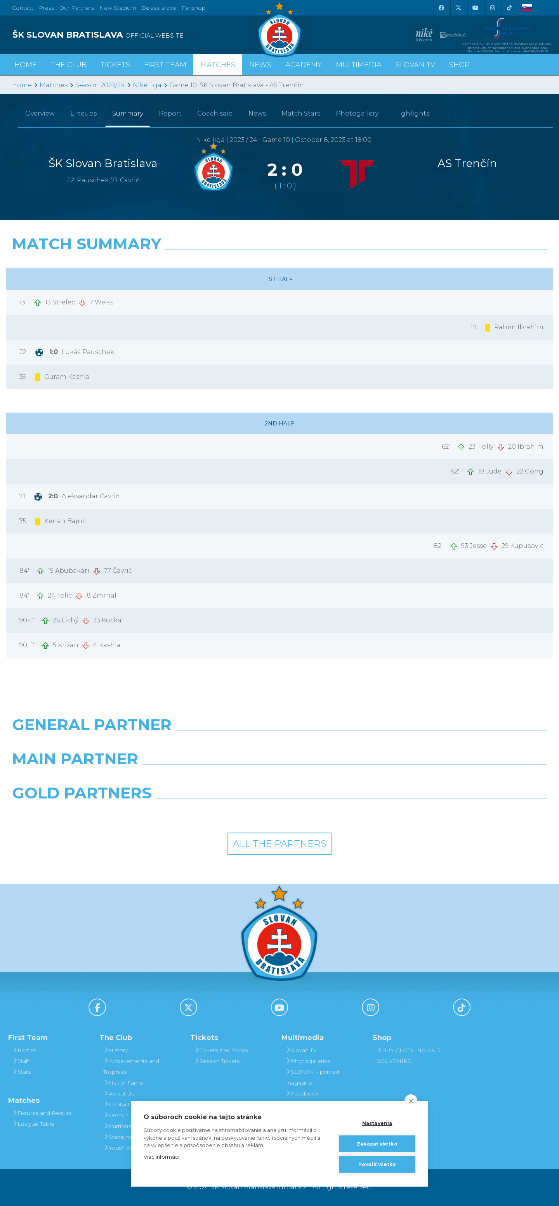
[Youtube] (475, 8)
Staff (20, 1060)
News (260, 64)
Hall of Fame (123, 1082)
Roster (24, 1050)
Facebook (302, 1093)
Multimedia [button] (359, 64)
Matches (54, 85)
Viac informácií (162, 1157)
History (115, 1050)
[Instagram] (492, 8)
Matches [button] (217, 64)
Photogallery (357, 113)
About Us (118, 1093)
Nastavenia (377, 1123)
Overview (40, 113)
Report (170, 113)
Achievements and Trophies (131, 1066)
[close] (410, 1101)
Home (22, 85)
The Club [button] (69, 64)
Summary (127, 113)
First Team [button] (165, 64)
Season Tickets (217, 1060)
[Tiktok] (509, 8)
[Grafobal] (211, 778)
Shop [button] (459, 64)
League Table (33, 1123)
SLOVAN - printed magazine (312, 1077)
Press (46, 7)
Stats (21, 1071)
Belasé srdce (159, 7)
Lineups (83, 113)
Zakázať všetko (377, 1144)
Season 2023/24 (100, 85)
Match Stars (300, 113)
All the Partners (279, 843)
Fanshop (194, 7)
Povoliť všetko (377, 1164)
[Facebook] (441, 8)
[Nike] (279, 744)
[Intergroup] (211, 813)
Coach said (215, 113)
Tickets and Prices (221, 1050)
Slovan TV (415, 64)
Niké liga (147, 85)
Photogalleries (307, 1060)
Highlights (411, 113)
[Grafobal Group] (347, 813)
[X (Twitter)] (458, 8)
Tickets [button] (115, 64)
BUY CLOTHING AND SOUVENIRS (409, 1055)
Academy (303, 64)
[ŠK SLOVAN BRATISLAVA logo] (143, 35)
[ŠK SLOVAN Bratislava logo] (279, 29)
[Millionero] (347, 778)
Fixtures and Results (41, 1112)
